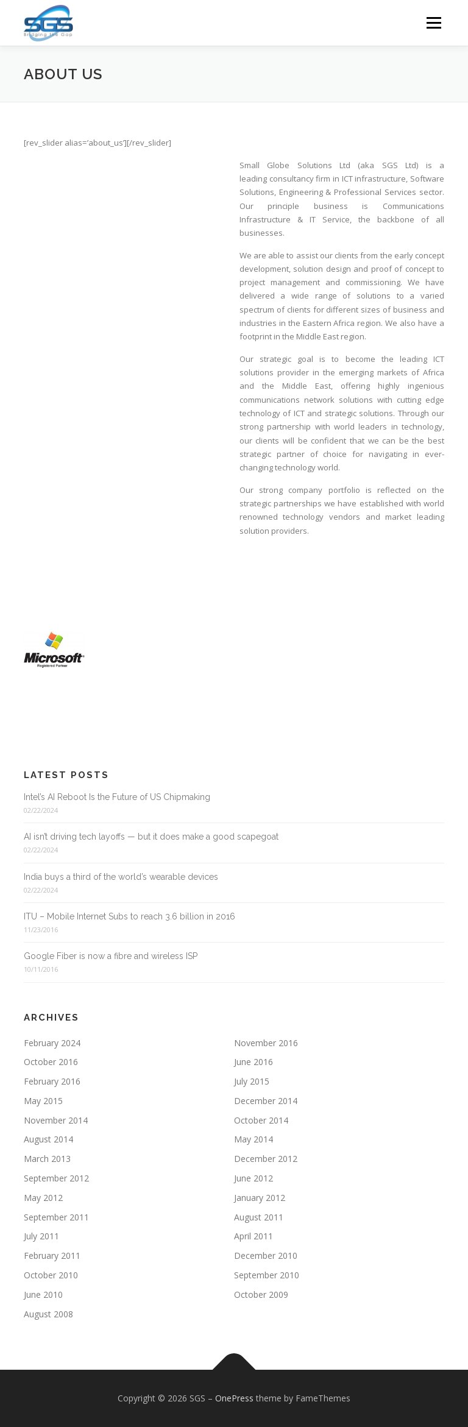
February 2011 (52, 1255)
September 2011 (56, 1217)
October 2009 (261, 1294)
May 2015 (43, 1101)
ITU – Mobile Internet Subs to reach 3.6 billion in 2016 (129, 916)
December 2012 (265, 1158)
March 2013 (47, 1158)
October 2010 (51, 1275)
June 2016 (253, 1062)
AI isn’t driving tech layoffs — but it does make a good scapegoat (151, 836)
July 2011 (41, 1236)
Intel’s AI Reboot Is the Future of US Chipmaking (117, 797)
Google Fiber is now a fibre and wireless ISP (110, 956)
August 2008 (48, 1314)
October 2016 (51, 1062)
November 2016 (266, 1043)
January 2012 (259, 1197)
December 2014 (265, 1101)
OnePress (234, 1398)
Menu (433, 22)
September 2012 (56, 1178)
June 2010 (43, 1294)
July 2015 (251, 1081)
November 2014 (56, 1120)
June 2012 (253, 1178)
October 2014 (261, 1120)
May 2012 (43, 1197)
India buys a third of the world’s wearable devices (121, 877)
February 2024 (52, 1043)
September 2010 (266, 1275)
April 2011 (253, 1236)
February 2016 (52, 1081)
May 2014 (253, 1139)
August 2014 (48, 1139)
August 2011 (258, 1217)
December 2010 (265, 1255)
